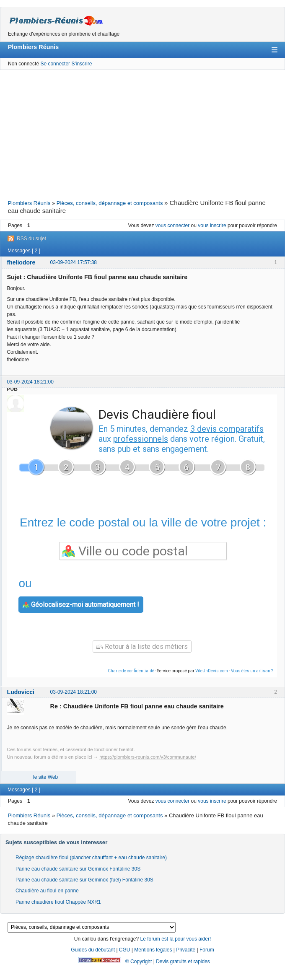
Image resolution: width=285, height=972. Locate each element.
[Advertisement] (142, 133)
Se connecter (55, 64)
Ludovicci (20, 692)
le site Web (45, 777)
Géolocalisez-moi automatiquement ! (81, 605)
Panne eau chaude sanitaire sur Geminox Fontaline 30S (78, 869)
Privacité (185, 950)
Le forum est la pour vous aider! (175, 939)
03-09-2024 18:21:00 (30, 382)
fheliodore (21, 262)
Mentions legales (153, 950)
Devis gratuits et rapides (183, 961)
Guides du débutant (93, 950)
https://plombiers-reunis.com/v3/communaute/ (147, 756)
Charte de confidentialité (131, 671)
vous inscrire (212, 225)
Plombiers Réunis (33, 47)
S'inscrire (81, 64)
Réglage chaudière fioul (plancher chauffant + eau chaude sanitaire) (91, 858)
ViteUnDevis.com (211, 671)
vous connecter (172, 225)
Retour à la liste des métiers (142, 647)
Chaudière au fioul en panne (47, 891)
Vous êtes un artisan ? (252, 671)
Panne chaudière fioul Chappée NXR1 (58, 902)
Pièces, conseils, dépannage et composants (110, 203)
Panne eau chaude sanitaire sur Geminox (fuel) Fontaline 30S (84, 880)
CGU (124, 950)
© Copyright (138, 961)
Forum (207, 950)
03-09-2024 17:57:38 (73, 262)
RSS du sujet (31, 238)
